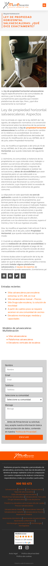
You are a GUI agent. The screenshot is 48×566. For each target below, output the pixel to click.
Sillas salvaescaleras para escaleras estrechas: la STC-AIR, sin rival (24, 294)
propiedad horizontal (36, 128)
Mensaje (9, 405)
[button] (44, 5)
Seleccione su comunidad (17, 395)
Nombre (9, 365)
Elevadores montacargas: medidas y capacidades (24, 317)
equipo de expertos (25, 267)
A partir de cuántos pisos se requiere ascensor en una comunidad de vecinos (26, 310)
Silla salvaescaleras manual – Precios (24, 299)
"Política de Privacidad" (26, 432)
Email (7, 375)
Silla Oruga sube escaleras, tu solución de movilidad (27, 304)
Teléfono (9, 385)
